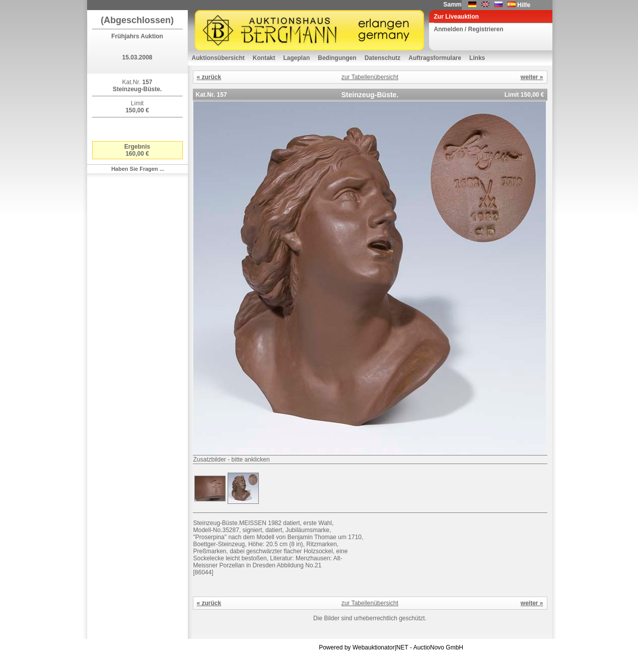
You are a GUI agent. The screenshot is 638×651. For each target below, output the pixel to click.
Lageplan (296, 57)
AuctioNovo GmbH (438, 647)
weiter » (532, 77)
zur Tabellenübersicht (369, 77)
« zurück (209, 77)
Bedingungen (337, 57)
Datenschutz (382, 57)
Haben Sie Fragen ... (137, 169)
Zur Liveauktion (456, 16)
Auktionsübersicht (218, 57)
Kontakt (264, 57)
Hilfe (523, 5)
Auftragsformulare (434, 57)
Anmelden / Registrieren (469, 29)
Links (477, 57)
